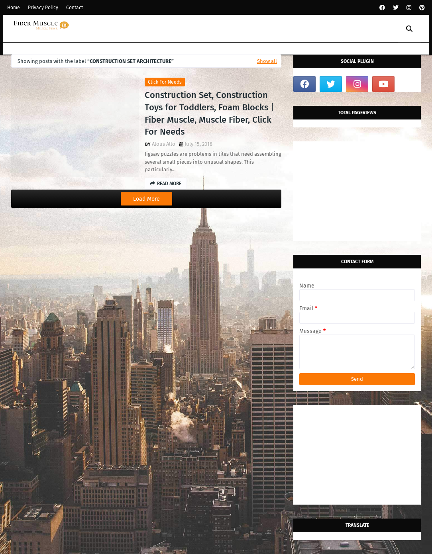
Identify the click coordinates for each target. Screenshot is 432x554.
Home (13, 7)
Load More (146, 199)
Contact (74, 7)
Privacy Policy (43, 7)
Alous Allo (163, 144)
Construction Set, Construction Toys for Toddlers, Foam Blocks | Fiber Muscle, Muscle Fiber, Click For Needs (209, 113)
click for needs (165, 82)
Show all (267, 61)
